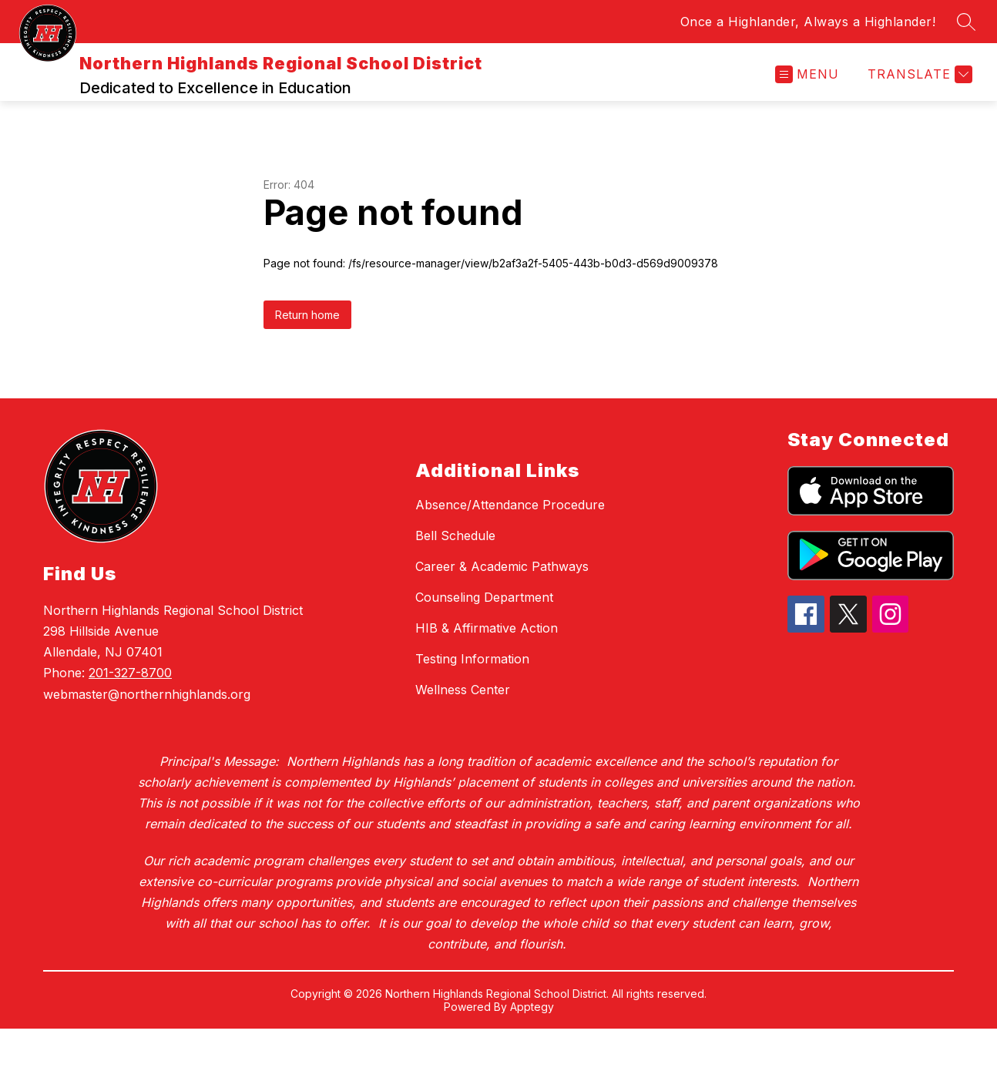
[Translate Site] (918, 96)
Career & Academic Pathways (502, 608)
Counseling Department (484, 639)
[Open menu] (807, 96)
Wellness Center (462, 732)
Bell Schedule (455, 578)
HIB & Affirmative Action (486, 670)
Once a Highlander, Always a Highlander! (808, 21)
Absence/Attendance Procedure (510, 547)
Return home (307, 357)
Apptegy (532, 1049)
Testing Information (472, 701)
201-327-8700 (130, 715)
